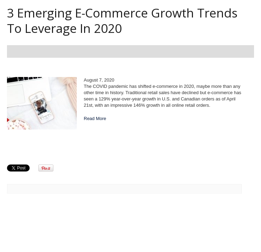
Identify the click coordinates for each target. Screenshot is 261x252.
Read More (95, 118)
